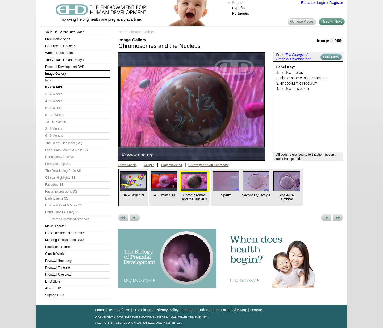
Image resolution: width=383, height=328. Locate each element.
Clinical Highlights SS (60, 178)
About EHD (53, 288)
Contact (188, 310)
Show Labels (127, 165)
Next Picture (326, 217)
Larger (149, 165)
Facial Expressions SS (61, 191)
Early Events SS (56, 198)
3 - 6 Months (54, 129)
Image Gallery (55, 74)
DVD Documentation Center (65, 233)
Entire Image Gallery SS (62, 212)
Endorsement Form (214, 310)
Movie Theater (55, 226)
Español (239, 8)
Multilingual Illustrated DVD (64, 240)
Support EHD (54, 295)
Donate (256, 310)
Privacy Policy (167, 310)
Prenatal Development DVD (64, 67)
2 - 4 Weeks (53, 94)
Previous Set (123, 217)
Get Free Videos (301, 21)
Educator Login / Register (322, 3)
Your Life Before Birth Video (64, 32)
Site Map (239, 310)
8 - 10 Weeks (54, 115)
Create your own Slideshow (208, 165)
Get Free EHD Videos (60, 46)
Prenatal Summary (58, 261)
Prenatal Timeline (57, 267)
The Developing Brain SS (63, 171)
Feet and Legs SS (58, 164)
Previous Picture (135, 217)
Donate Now (331, 21)
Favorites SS (54, 184)
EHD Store (52, 281)
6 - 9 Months (54, 136)
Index (49, 80)
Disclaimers (142, 310)
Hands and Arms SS (59, 157)
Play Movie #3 (171, 165)
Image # (325, 41)
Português (240, 13)
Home (123, 32)
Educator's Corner (58, 247)
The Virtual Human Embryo (64, 60)
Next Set (338, 217)
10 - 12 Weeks (55, 122)
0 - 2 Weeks (54, 87)
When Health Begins (59, 53)
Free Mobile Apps (57, 39)
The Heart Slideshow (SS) (63, 143)
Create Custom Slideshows (70, 219)
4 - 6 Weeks (53, 101)
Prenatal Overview (58, 274)
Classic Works (55, 254)
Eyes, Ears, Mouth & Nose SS (66, 150)
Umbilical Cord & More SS (63, 205)
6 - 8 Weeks (53, 108)
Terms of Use (119, 310)
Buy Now (331, 57)
